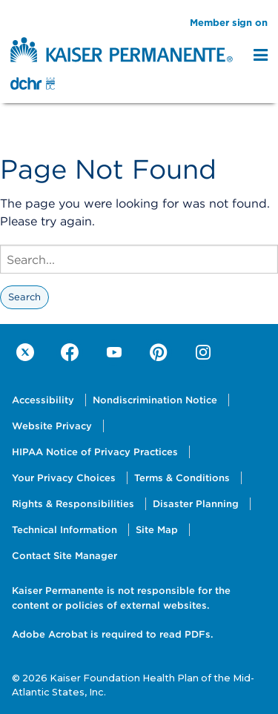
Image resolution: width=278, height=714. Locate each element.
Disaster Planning (196, 504)
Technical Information (64, 529)
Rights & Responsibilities (73, 504)
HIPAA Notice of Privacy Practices (95, 452)
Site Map (157, 529)
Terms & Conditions (182, 478)
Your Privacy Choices (64, 478)
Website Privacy (52, 426)
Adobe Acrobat (49, 634)
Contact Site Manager (64, 555)
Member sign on (229, 22)
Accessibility (43, 400)
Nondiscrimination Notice (155, 400)
